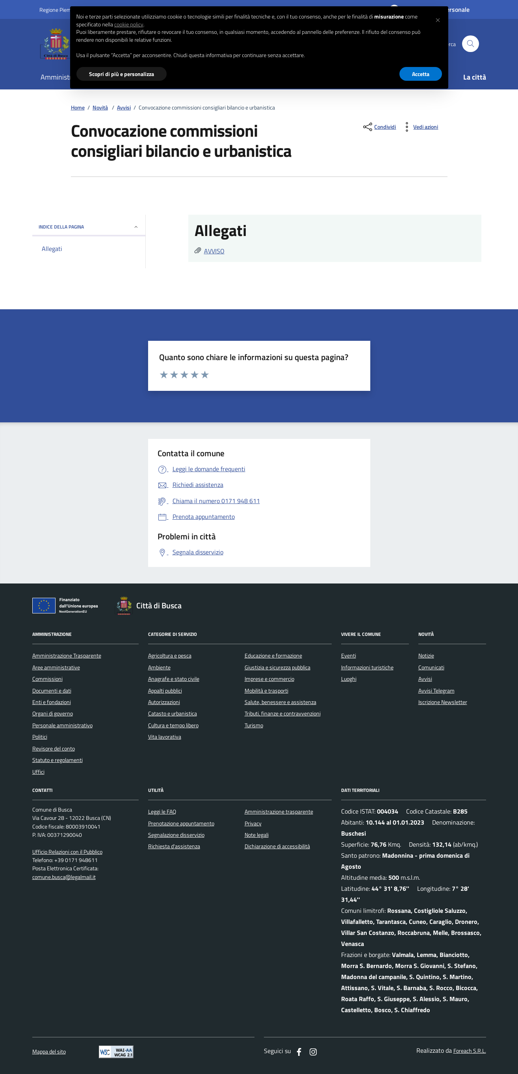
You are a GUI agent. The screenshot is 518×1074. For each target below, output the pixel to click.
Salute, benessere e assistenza (280, 702)
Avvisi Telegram (436, 690)
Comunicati (431, 667)
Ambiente (159, 667)
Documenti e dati (51, 690)
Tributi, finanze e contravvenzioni (283, 713)
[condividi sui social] (378, 127)
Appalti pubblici (165, 690)
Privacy (253, 823)
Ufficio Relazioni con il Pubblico (67, 852)
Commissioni (47, 679)
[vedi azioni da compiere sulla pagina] (419, 127)
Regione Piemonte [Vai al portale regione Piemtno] (60, 10)
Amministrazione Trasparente (66, 655)
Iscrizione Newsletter (442, 702)
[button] (438, 19)
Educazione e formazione (273, 655)
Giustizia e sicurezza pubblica (277, 667)
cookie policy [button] (128, 24)
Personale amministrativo (62, 725)
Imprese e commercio (269, 679)
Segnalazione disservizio (176, 835)
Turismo (254, 725)
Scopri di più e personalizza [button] (121, 74)
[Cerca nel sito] (470, 43)
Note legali (257, 835)
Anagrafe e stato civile (173, 679)
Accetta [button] (420, 74)
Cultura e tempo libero (173, 725)
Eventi (348, 655)
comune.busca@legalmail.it (64, 877)
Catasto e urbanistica (172, 713)
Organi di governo (52, 713)
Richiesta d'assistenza (174, 846)
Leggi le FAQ (162, 811)
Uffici (38, 771)
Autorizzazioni (164, 702)
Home (78, 108)
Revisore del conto (53, 748)
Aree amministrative (56, 667)
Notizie (426, 655)
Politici (39, 736)
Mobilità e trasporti (266, 690)
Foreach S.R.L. (469, 1051)
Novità (100, 108)
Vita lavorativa (164, 736)
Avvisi (124, 108)
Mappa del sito (49, 1052)
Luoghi (348, 679)
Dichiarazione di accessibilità (277, 846)
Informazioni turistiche (367, 667)
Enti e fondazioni (51, 702)
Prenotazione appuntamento (181, 823)
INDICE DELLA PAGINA (89, 226)
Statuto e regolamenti (57, 760)
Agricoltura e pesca (169, 655)
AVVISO (214, 251)
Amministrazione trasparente (279, 811)
